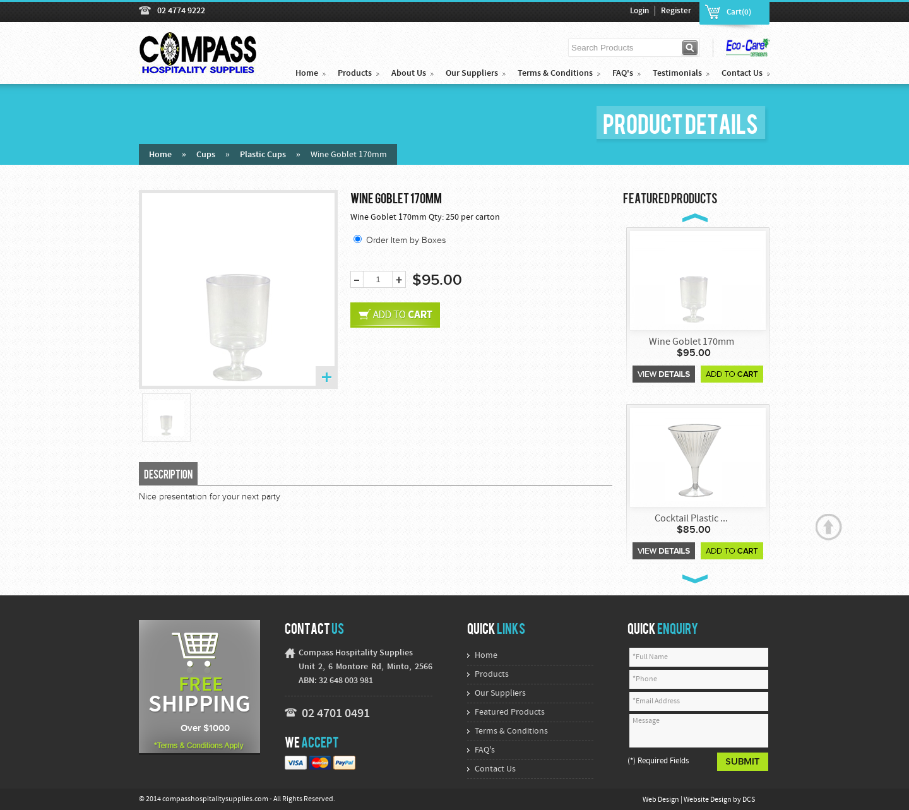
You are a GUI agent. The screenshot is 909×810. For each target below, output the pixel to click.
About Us (408, 73)
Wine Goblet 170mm (691, 342)
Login (639, 11)
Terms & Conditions (555, 73)
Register (676, 11)
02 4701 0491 (336, 714)
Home (306, 73)
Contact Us (742, 73)
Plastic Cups (263, 155)
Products (355, 73)
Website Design (708, 800)
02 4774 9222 (181, 11)
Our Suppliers (472, 73)
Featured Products (510, 712)
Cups (205, 155)
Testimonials (677, 73)
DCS (748, 800)
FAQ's (622, 73)
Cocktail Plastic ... (691, 519)
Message (698, 730)
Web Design (661, 800)
